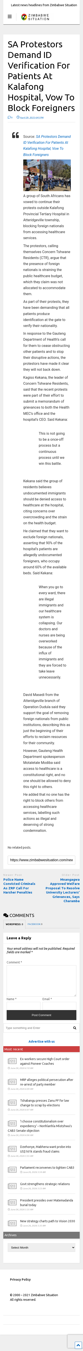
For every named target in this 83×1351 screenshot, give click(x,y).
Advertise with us (42, 1047)
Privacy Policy (20, 1285)
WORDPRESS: (14, 924)
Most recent (13, 1054)
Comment (14, 962)
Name (12, 1004)
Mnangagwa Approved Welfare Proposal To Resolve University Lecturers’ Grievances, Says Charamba (63, 890)
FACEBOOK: (35, 924)
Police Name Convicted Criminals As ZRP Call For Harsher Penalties (19, 886)
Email (47, 1004)
